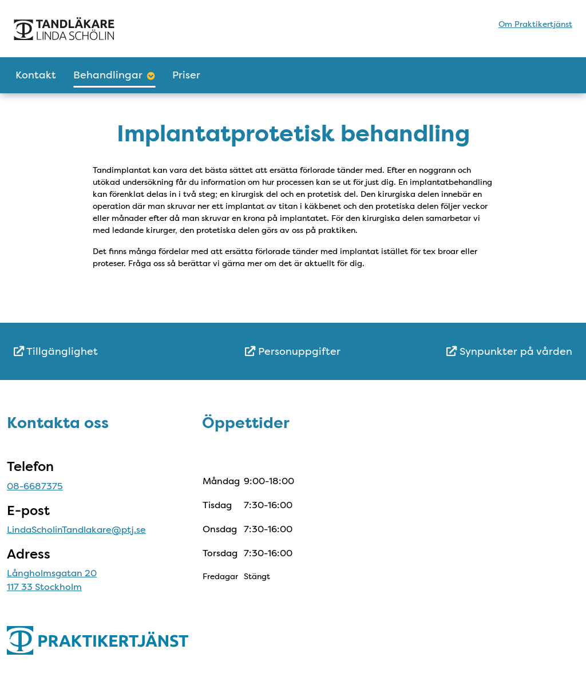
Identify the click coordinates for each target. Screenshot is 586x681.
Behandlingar (114, 75)
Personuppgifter (292, 351)
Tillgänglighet (56, 351)
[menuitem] (107, 351)
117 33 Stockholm (44, 587)
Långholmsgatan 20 (52, 573)
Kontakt (35, 75)
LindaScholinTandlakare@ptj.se (76, 530)
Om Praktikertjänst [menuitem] (535, 24)
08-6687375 (35, 486)
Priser (186, 75)
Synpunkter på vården (509, 351)
